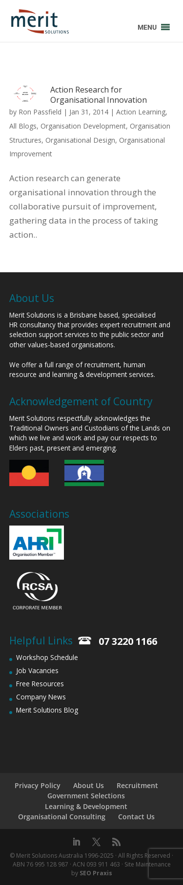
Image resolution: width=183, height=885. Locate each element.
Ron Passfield (40, 111)
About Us (88, 785)
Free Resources (40, 683)
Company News (41, 696)
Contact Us (136, 816)
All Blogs (23, 126)
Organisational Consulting (61, 816)
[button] (147, 27)
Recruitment (137, 785)
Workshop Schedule (47, 657)
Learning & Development (86, 806)
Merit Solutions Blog (47, 710)
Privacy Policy (38, 785)
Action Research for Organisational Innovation (98, 94)
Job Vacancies (37, 670)
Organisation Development (83, 126)
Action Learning (140, 111)
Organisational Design (80, 140)
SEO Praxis (96, 873)
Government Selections (86, 795)
